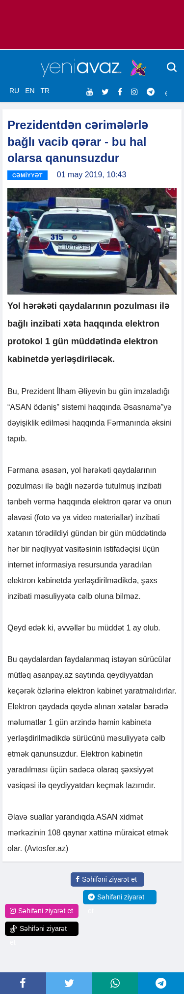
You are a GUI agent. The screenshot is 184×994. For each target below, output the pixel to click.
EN (29, 91)
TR (45, 91)
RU (14, 91)
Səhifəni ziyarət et (106, 879)
